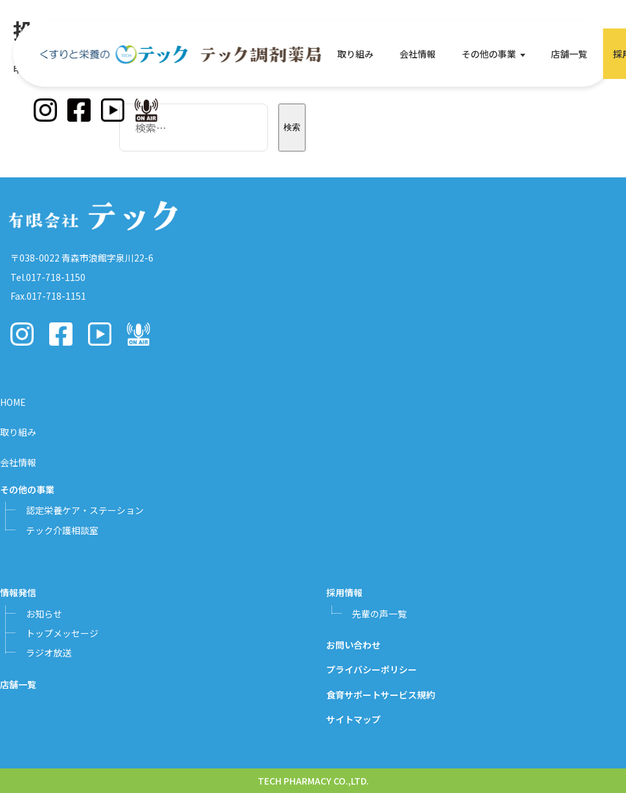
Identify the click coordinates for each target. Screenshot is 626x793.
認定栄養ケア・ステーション (85, 510)
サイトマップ (353, 719)
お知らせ (44, 613)
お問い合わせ (353, 644)
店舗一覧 (569, 53)
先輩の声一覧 (379, 613)
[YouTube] (112, 110)
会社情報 (417, 53)
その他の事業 (489, 53)
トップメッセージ (62, 633)
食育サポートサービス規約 (380, 694)
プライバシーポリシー (371, 669)
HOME (13, 402)
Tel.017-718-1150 (47, 277)
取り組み (355, 53)
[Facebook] (79, 110)
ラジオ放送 (48, 652)
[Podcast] (146, 110)
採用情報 (344, 592)
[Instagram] (45, 110)
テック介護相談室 (62, 530)
